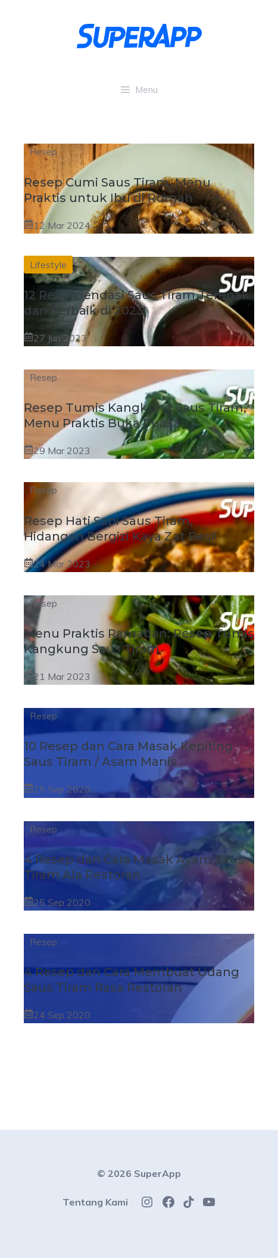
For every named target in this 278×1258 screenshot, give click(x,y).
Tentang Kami (95, 1202)
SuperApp (157, 1173)
